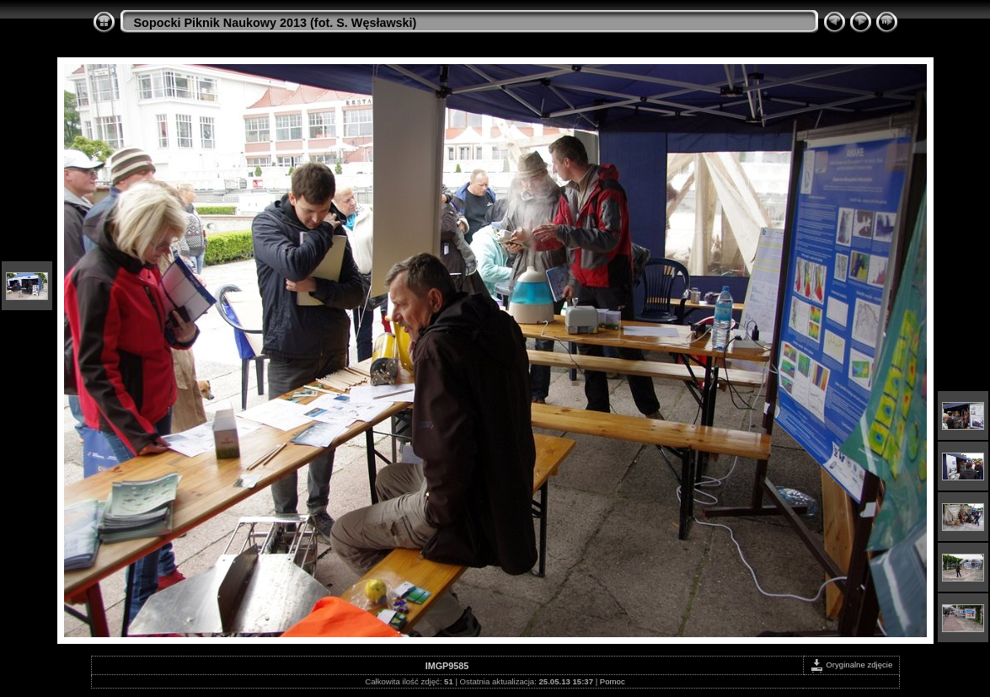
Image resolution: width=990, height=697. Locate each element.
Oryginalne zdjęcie (851, 664)
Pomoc (612, 681)
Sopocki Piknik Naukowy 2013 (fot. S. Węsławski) (275, 22)
